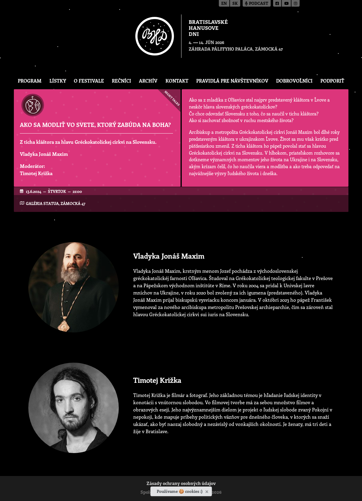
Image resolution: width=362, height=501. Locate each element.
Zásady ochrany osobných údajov (181, 484)
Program (30, 80)
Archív (148, 80)
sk (235, 4)
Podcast (256, 4)
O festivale (89, 80)
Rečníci (121, 80)
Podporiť (332, 80)
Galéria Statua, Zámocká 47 (55, 203)
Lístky (57, 80)
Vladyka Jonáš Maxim (44, 154)
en (224, 4)
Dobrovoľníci (294, 80)
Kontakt (176, 80)
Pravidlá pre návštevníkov (232, 80)
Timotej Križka (36, 173)
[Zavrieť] (207, 490)
